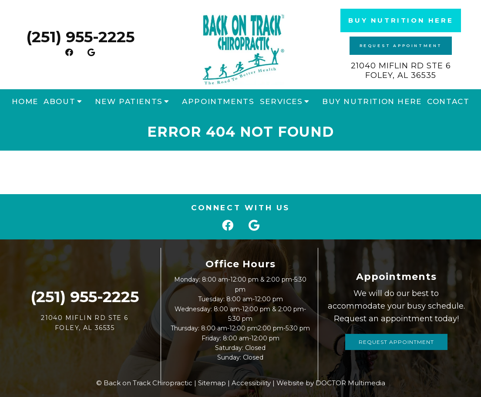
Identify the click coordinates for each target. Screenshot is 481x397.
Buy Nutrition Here (400, 20)
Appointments (218, 101)
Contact (448, 101)
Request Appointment (401, 45)
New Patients (129, 101)
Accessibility (251, 383)
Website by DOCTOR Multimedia (330, 383)
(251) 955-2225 (80, 36)
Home (25, 101)
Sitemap (212, 383)
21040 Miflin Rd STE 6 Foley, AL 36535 (401, 70)
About (59, 101)
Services (281, 101)
